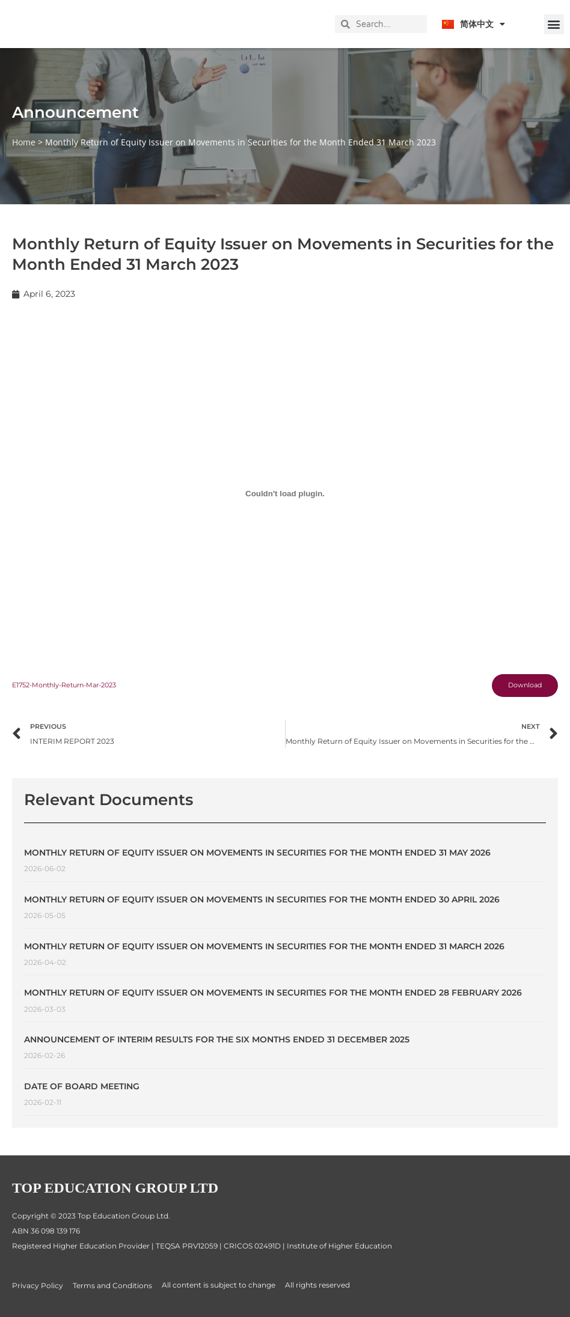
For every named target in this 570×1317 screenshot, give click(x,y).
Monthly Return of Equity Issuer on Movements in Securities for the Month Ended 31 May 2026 (257, 856)
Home (23, 142)
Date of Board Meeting (81, 1090)
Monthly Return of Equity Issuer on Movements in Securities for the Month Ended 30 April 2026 (262, 903)
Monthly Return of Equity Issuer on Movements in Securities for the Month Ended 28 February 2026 (273, 996)
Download (521, 687)
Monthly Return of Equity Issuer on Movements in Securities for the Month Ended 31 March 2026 (264, 949)
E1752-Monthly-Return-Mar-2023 (71, 686)
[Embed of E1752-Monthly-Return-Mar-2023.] (285, 494)
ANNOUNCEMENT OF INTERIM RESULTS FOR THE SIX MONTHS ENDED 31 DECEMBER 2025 (216, 1043)
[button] (554, 24)
